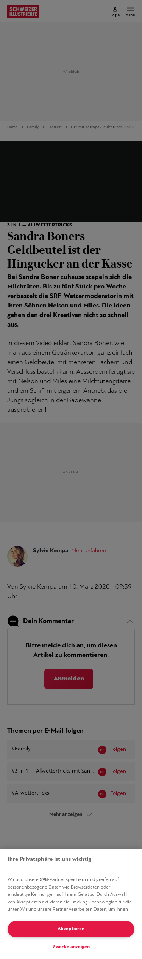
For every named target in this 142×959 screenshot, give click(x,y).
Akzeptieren (71, 928)
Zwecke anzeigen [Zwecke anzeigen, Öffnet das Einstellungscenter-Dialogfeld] (71, 947)
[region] (71, 904)
